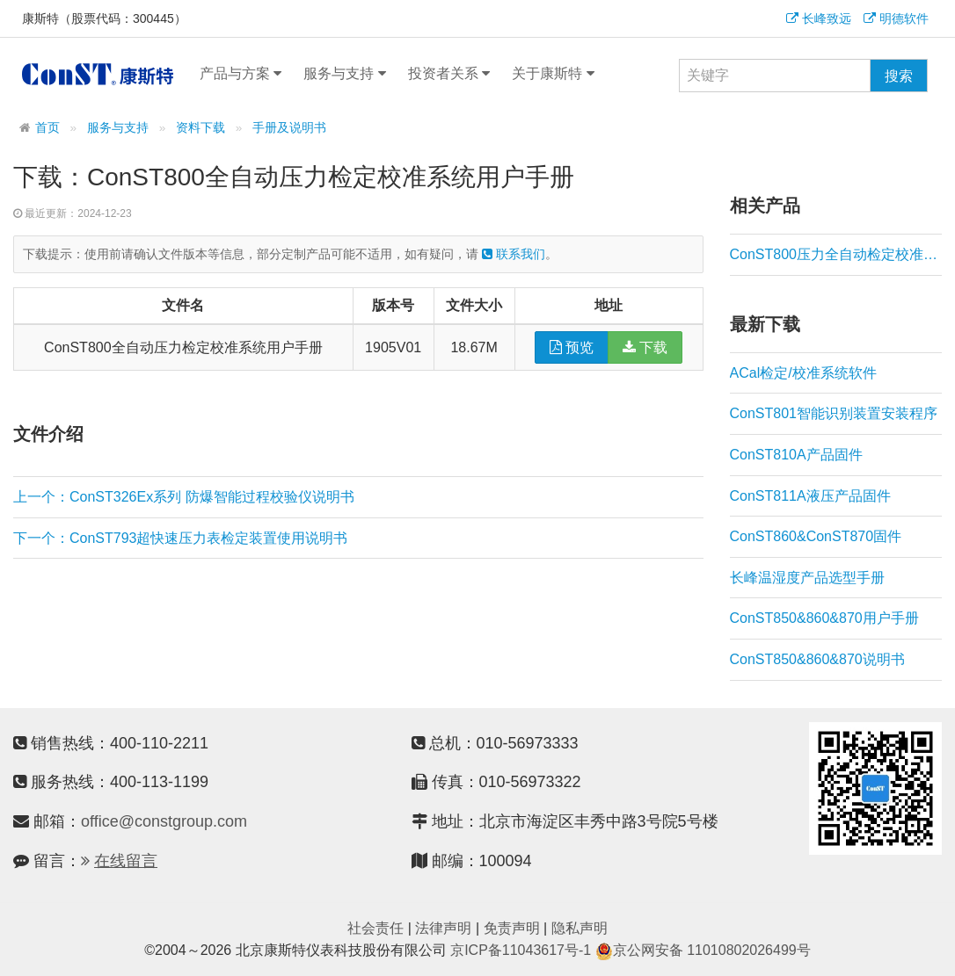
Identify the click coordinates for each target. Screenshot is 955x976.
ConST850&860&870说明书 (817, 659)
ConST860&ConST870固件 (816, 536)
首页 (47, 127)
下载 (645, 347)
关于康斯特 (553, 74)
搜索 (899, 76)
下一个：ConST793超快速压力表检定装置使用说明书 (180, 538)
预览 (572, 347)
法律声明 (443, 928)
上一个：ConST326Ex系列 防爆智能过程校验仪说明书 (183, 496)
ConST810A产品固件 (796, 454)
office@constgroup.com (164, 821)
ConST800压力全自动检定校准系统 (836, 254)
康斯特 (97, 74)
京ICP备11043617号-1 (520, 950)
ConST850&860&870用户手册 (824, 618)
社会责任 (375, 928)
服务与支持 (344, 74)
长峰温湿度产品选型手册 (807, 577)
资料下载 (200, 127)
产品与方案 (240, 74)
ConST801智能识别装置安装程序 (834, 413)
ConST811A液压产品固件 (810, 495)
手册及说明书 (289, 127)
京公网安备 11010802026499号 (703, 950)
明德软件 (896, 18)
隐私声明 (579, 928)
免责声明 (512, 928)
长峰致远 (818, 18)
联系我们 (513, 254)
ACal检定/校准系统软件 (803, 372)
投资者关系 (449, 74)
